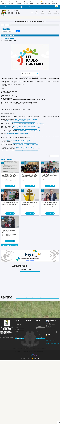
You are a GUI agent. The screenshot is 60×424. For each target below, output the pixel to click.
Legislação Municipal (29, 324)
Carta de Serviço (39, 327)
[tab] (32, 13)
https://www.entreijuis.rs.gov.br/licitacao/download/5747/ (18, 121)
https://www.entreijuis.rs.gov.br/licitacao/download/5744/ (33, 124)
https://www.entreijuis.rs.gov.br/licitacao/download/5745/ (34, 126)
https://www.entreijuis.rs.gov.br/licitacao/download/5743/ (24, 127)
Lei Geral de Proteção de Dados (52, 344)
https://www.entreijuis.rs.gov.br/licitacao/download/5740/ (28, 131)
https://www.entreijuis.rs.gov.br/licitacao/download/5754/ (24, 144)
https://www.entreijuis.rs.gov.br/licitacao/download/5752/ (27, 145)
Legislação (17, 330)
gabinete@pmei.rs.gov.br (53, 331)
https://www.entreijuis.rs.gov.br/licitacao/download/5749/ (26, 151)
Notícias (6, 26)
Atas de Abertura (18, 324)
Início (3, 26)
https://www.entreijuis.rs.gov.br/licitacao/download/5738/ (18, 134)
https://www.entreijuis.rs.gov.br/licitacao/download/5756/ (18, 141)
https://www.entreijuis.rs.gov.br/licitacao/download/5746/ (23, 123)
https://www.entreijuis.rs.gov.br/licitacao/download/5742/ (28, 128)
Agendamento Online (39, 324)
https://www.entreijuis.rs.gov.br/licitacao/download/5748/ (25, 120)
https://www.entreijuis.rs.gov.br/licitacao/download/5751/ (25, 148)
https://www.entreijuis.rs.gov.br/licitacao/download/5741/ (25, 130)
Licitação (17, 332)
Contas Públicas (39, 334)
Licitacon (17, 334)
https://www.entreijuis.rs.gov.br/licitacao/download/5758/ (31, 140)
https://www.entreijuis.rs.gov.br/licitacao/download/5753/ (26, 147)
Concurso (37, 329)
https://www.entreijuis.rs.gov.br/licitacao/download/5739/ (26, 133)
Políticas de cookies (50, 342)
